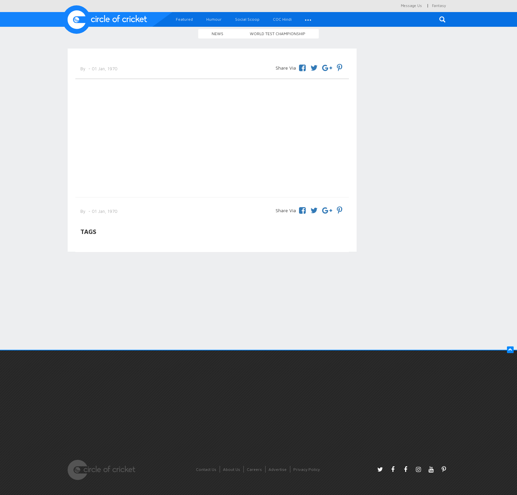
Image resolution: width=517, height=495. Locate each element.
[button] (308, 19)
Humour (214, 19)
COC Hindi (282, 19)
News (217, 33)
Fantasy (439, 5)
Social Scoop (247, 19)
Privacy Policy (306, 469)
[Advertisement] (212, 137)
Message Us (411, 5)
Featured (184, 19)
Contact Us (206, 469)
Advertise (278, 469)
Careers (254, 469)
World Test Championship (277, 33)
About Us (231, 469)
